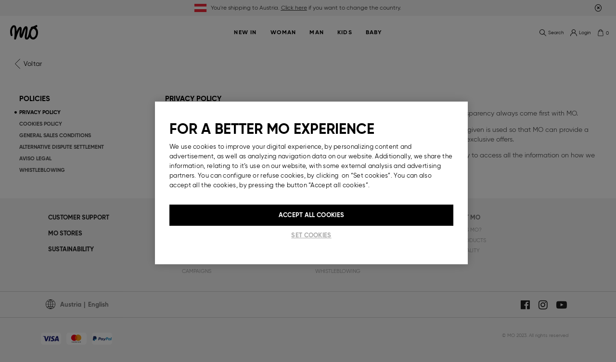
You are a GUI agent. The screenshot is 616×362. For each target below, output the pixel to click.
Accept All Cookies (311, 215)
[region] (311, 183)
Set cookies (311, 235)
